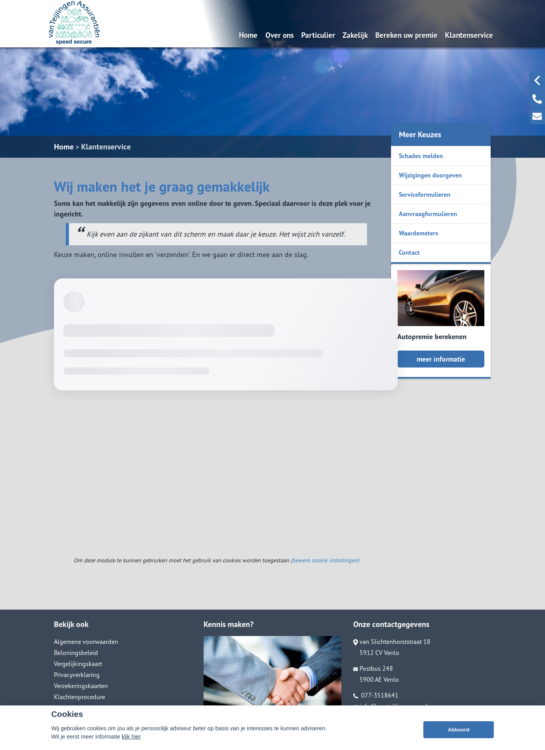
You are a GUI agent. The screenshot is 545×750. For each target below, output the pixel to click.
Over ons (279, 35)
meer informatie (441, 359)
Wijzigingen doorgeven (430, 175)
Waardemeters (418, 233)
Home (248, 35)
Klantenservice (469, 35)
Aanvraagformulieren (428, 214)
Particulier (318, 35)
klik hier (131, 736)
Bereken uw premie (406, 35)
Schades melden (421, 156)
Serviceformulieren (424, 194)
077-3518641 (376, 695)
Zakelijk (355, 35)
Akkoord (458, 730)
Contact (409, 252)
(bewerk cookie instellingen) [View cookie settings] (325, 560)
